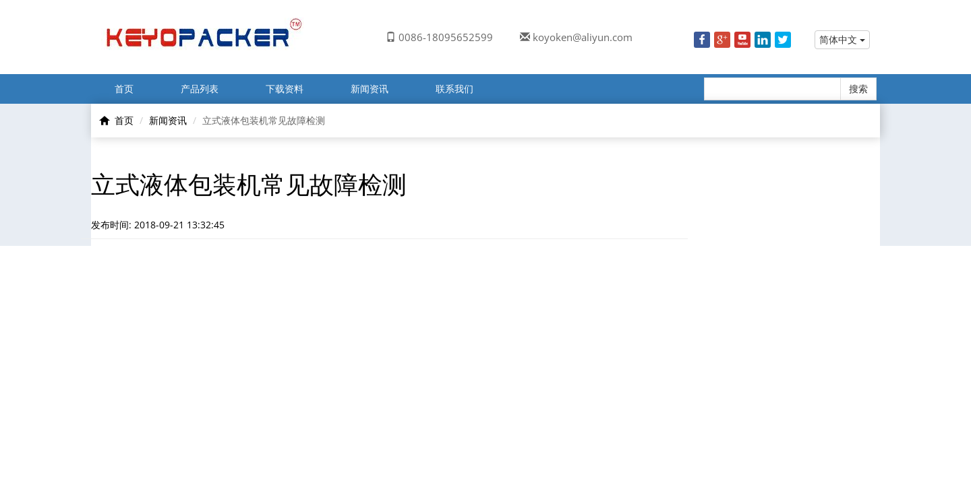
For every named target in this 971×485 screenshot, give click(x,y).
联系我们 (454, 88)
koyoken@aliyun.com (582, 37)
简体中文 (842, 39)
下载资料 (284, 88)
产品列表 (199, 88)
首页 (124, 88)
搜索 (858, 88)
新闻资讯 (369, 88)
